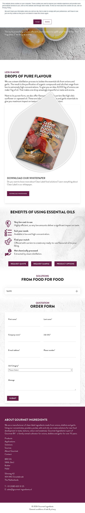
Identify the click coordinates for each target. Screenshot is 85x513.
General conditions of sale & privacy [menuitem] (42, 509)
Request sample (41, 263)
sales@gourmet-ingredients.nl (19, 489)
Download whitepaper (18, 194)
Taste (9, 291)
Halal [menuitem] (7, 468)
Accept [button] (37, 22)
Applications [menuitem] (10, 441)
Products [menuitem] (8, 438)
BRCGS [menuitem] (8, 459)
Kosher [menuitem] (7, 465)
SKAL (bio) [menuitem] (9, 462)
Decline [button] (47, 22)
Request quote (18, 263)
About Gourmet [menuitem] (11, 451)
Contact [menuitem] (8, 454)
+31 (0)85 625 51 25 (15, 486)
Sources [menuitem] (8, 447)
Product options (65, 263)
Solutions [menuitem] (8, 444)
